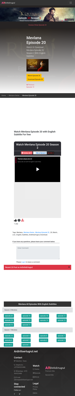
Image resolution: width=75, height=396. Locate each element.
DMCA (35, 393)
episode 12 (9, 325)
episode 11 (26, 325)
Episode (36, 373)
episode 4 (43, 340)
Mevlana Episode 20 (42, 232)
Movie (36, 377)
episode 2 (8, 345)
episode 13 (61, 320)
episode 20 (9, 316)
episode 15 (26, 320)
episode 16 (9, 320)
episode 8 (43, 336)
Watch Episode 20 (34, 76)
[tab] (37, 267)
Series (36, 369)
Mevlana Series (14, 95)
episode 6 (8, 340)
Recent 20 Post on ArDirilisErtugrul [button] (37, 267)
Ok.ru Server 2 (39, 153)
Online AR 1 (26, 153)
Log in (23, 262)
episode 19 (26, 316)
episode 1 (26, 345)
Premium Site (50, 371)
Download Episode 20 (35, 79)
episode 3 (61, 340)
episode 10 (9, 336)
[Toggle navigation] (70, 3)
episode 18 (44, 316)
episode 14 (44, 320)
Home (4, 95)
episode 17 (61, 316)
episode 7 (61, 336)
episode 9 (26, 336)
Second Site (49, 375)
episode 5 (26, 340)
